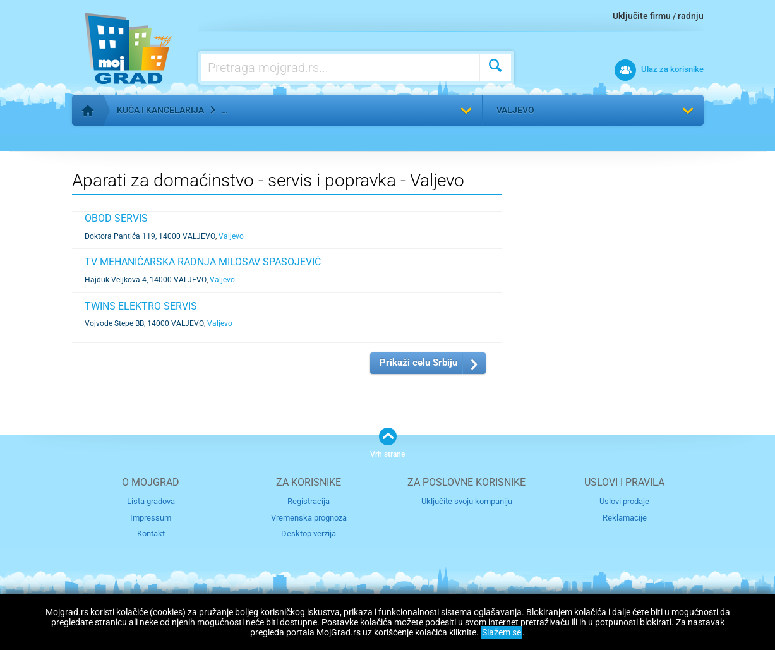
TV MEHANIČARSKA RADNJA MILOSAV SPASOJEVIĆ (203, 262)
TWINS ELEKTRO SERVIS (141, 306)
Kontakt (151, 533)
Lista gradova (151, 501)
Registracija (308, 501)
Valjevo (515, 110)
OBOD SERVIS (116, 218)
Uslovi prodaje (624, 501)
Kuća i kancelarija (160, 110)
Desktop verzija (308, 533)
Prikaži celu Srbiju (418, 362)
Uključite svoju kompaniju (466, 501)
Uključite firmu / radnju (658, 16)
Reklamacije (625, 517)
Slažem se (501, 632)
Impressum (150, 517)
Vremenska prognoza (309, 517)
